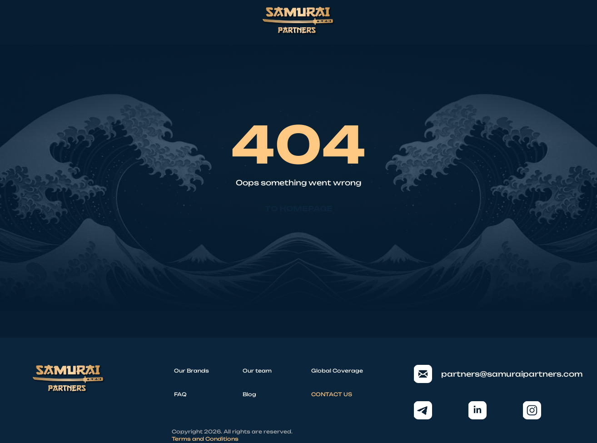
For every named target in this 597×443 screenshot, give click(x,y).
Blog (249, 394)
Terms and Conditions (205, 439)
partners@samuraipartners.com (489, 374)
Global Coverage (337, 371)
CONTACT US (331, 394)
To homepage (299, 208)
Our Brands (191, 371)
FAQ (180, 394)
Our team (257, 371)
